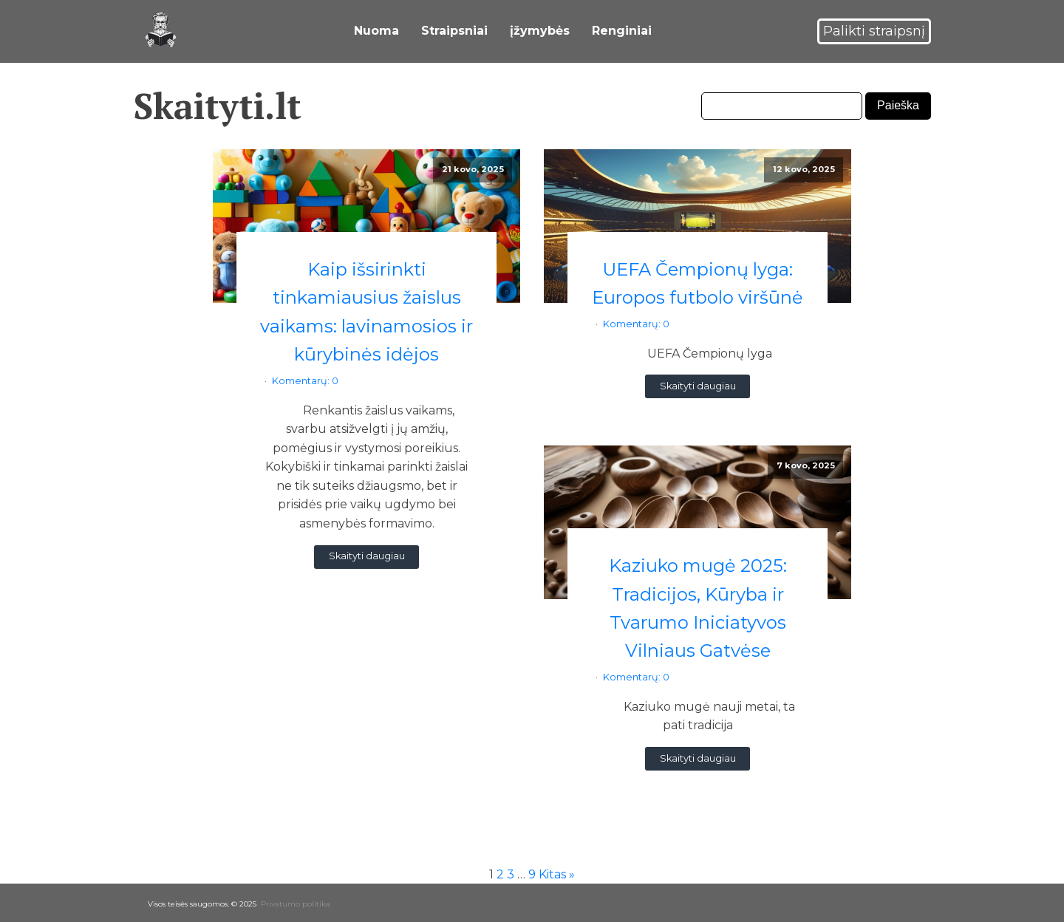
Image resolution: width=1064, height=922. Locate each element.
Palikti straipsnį (874, 29)
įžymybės (540, 29)
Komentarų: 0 (305, 377)
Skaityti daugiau (367, 552)
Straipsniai (454, 29)
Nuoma (376, 29)
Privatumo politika (295, 900)
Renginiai (622, 29)
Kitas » (557, 871)
